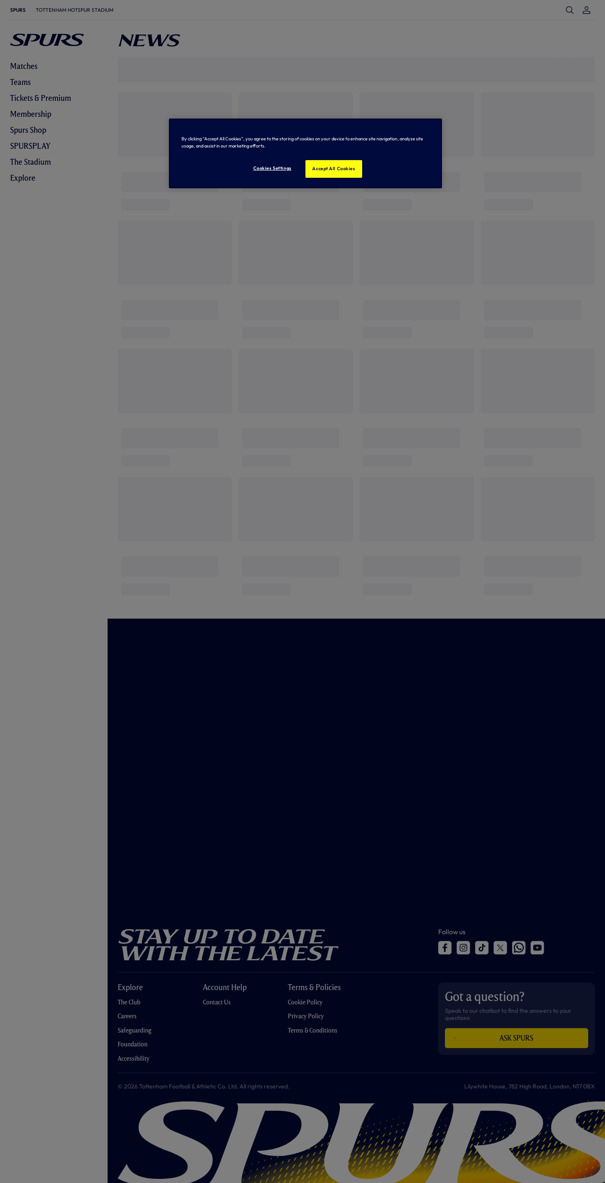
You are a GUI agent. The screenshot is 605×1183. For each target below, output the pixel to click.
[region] (305, 153)
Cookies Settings (272, 168)
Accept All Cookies (333, 168)
